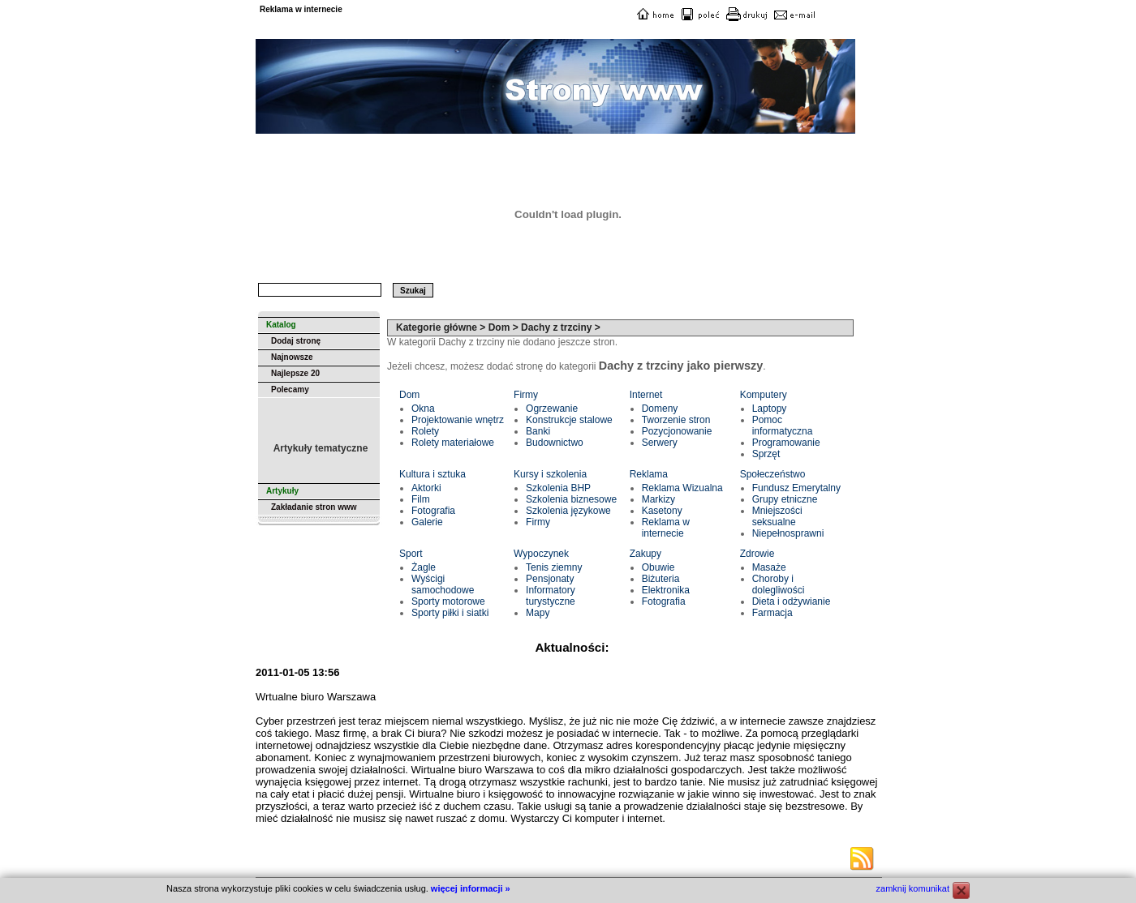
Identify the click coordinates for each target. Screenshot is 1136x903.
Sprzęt (766, 454)
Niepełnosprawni (788, 533)
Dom (409, 394)
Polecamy (290, 389)
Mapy (537, 612)
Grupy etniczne (785, 499)
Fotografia (433, 510)
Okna (423, 408)
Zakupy (645, 553)
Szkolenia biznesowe (571, 499)
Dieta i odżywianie (791, 601)
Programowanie (786, 442)
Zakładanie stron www (314, 507)
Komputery (763, 394)
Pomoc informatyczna (782, 425)
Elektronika (666, 590)
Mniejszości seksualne (777, 516)
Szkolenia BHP (558, 488)
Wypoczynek (541, 553)
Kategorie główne (436, 327)
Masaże (769, 567)
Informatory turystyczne (550, 595)
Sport (411, 553)
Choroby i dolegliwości (778, 584)
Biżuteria (661, 578)
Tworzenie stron (676, 420)
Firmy (526, 394)
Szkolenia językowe (568, 510)
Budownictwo (554, 442)
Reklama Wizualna (682, 488)
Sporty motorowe (448, 601)
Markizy (658, 499)
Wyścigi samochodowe (442, 584)
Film (420, 499)
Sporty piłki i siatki (449, 612)
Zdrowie (757, 553)
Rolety (425, 431)
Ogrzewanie (552, 408)
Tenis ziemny (554, 567)
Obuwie (658, 567)
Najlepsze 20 (295, 373)
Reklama (649, 474)
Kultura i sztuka (432, 474)
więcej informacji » (470, 888)
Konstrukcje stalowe (569, 420)
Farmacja (772, 612)
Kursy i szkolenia (550, 474)
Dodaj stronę (296, 340)
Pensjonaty (550, 578)
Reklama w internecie (666, 527)
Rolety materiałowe (452, 442)
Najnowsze (292, 357)
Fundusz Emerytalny (796, 488)
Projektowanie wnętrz (457, 420)
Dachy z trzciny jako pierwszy (681, 365)
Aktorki (426, 488)
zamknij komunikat (912, 888)
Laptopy (769, 408)
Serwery (660, 442)
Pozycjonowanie (677, 431)
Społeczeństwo (773, 474)
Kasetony (662, 510)
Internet (646, 394)
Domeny (660, 408)
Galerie (427, 522)
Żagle (423, 567)
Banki (538, 431)
